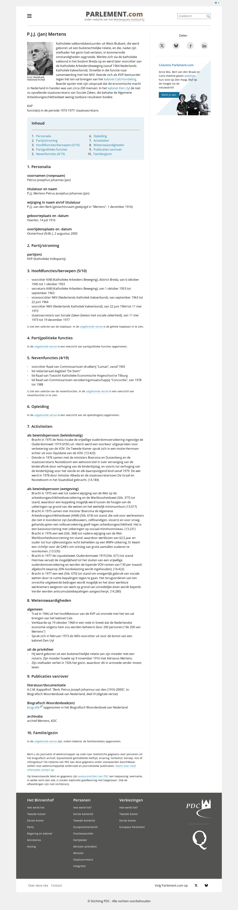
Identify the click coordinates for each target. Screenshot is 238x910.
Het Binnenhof (40, 800)
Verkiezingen (131, 800)
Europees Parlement (132, 827)
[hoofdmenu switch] (29, 17)
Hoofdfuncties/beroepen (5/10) (58, 145)
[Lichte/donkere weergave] (218, 3)
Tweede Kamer (36, 814)
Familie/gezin (103, 154)
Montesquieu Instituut (127, 19)
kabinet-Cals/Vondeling (120, 79)
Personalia (43, 136)
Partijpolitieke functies (51, 149)
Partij (30, 827)
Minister (78, 853)
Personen (82, 800)
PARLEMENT (114, 14)
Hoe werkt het (35, 807)
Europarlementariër (85, 827)
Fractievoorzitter (83, 833)
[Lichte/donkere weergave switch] (218, 3)
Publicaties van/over (108, 149)
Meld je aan (169, 94)
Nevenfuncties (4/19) (50, 154)
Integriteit (79, 866)
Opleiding (100, 136)
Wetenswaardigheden (109, 145)
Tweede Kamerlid (84, 820)
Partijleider (80, 840)
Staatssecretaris (83, 859)
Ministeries (34, 840)
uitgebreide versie (91, 326)
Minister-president (85, 846)
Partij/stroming (46, 140)
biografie (33, 707)
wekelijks (190, 76)
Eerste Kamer (35, 820)
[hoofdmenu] (41, 17)
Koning (31, 846)
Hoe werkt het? (82, 807)
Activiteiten (101, 140)
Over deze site (38, 885)
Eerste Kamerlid (83, 814)
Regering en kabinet (39, 833)
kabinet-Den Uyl (119, 88)
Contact (56, 885)
